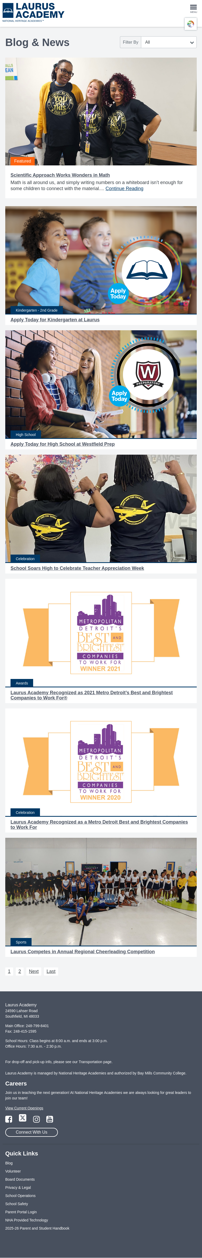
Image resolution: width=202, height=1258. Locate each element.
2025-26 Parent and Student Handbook (37, 1228)
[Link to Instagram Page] (37, 1121)
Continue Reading (124, 188)
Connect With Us (31, 1132)
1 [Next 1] (9, 971)
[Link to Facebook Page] (9, 1121)
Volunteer (13, 1171)
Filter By (130, 42)
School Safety (16, 1204)
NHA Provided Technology (26, 1220)
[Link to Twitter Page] (23, 1121)
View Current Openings (24, 1108)
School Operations (20, 1196)
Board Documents (20, 1179)
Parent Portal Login (21, 1212)
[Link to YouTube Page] (49, 1121)
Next (34, 971)
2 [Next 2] (19, 971)
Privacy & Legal (18, 1187)
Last (51, 971)
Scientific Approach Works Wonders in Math (60, 175)
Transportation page (95, 1062)
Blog (9, 1163)
